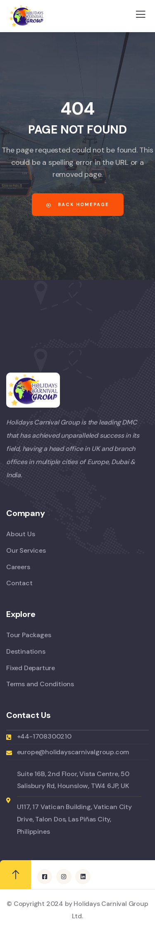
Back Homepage (77, 204)
